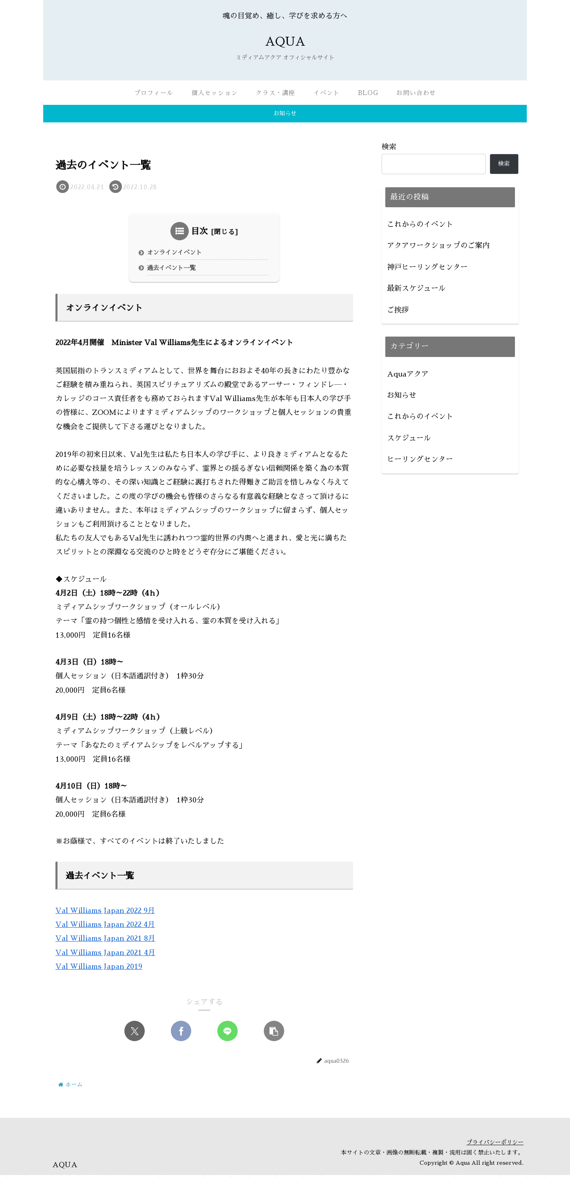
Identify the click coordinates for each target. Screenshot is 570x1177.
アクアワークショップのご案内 (438, 245)
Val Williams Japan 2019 (98, 969)
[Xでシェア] (134, 1033)
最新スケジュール (416, 288)
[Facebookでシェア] (181, 1033)
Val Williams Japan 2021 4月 (105, 954)
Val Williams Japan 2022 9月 (105, 913)
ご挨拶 (398, 310)
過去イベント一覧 (173, 269)
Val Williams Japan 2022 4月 (105, 927)
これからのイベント (420, 224)
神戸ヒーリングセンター (427, 267)
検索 (389, 147)
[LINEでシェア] (227, 1033)
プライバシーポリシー (495, 1145)
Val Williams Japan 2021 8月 (105, 940)
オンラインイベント (176, 253)
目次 (199, 231)
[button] (274, 1033)
